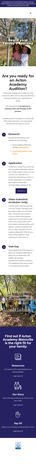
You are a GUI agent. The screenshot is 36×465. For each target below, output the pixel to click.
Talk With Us (21, 191)
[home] (12, 13)
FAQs (27, 147)
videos (21, 147)
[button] (31, 13)
